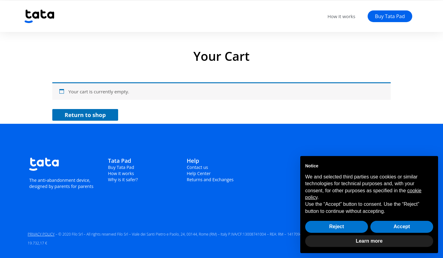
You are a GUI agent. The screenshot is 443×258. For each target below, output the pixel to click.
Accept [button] (401, 226)
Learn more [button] (369, 241)
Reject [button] (336, 226)
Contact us (197, 167)
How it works (341, 16)
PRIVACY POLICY (41, 234)
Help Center (199, 173)
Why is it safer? (123, 179)
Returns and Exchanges (210, 179)
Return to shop (85, 115)
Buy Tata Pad (121, 167)
